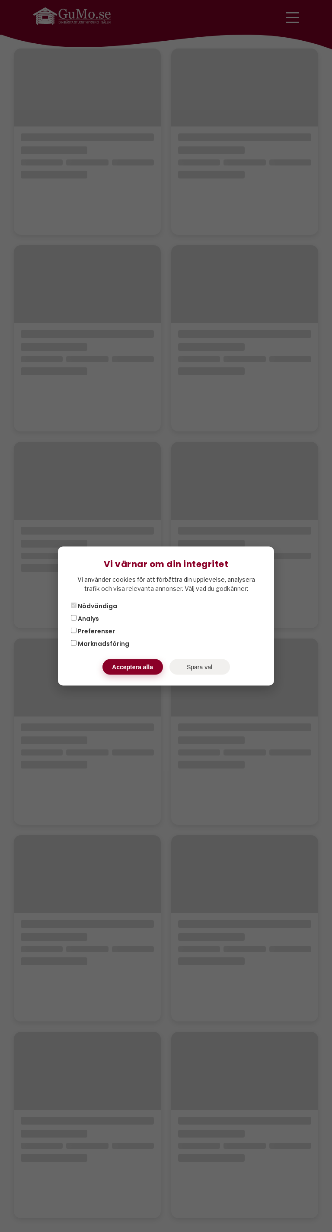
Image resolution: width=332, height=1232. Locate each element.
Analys (85, 618)
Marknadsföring (100, 643)
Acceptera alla (132, 667)
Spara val (199, 667)
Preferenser (93, 631)
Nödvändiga (94, 606)
